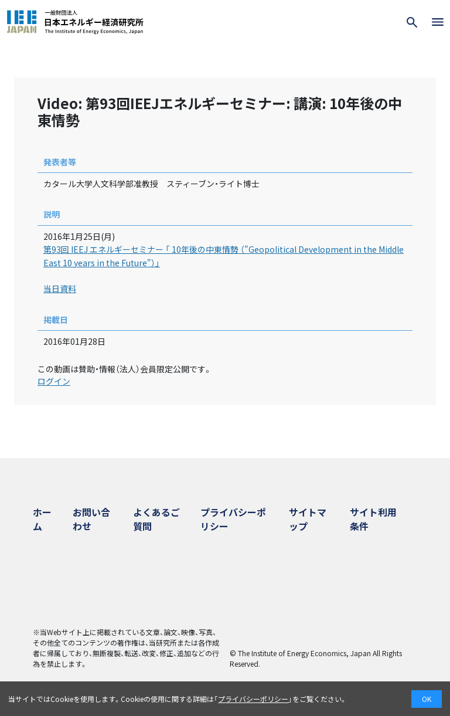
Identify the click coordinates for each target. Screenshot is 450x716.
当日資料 (59, 288)
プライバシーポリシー (253, 699)
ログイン (54, 381)
